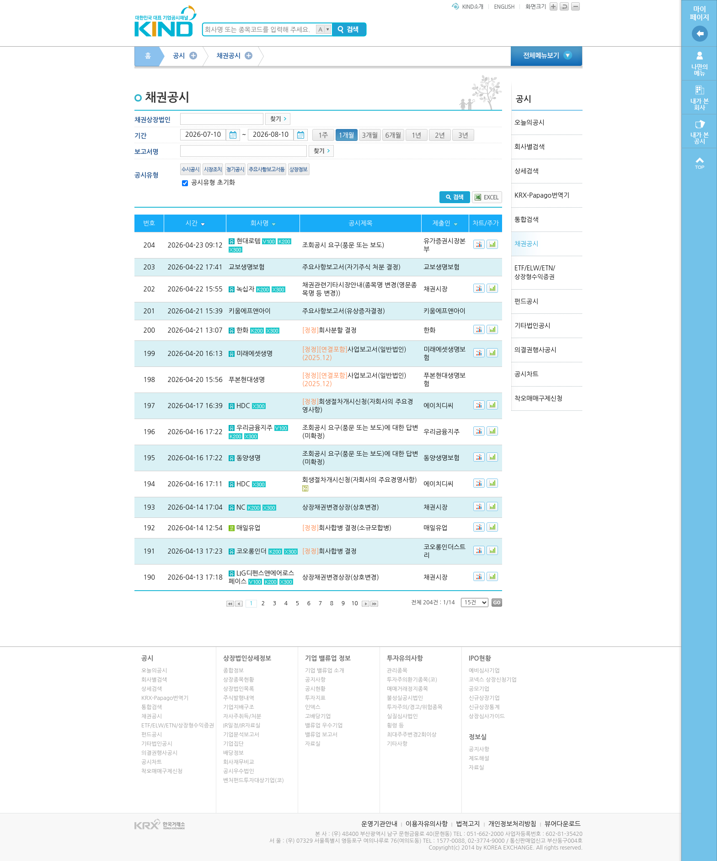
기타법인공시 (532, 326)
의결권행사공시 (535, 350)
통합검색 (526, 219)
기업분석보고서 (241, 734)
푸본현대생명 (247, 380)
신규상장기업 (484, 698)
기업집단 (233, 744)
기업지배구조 (238, 707)
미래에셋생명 (254, 353)
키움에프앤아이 (250, 311)
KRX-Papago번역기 (541, 195)
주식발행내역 (238, 698)
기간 (140, 136)
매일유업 (248, 528)
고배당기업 (318, 716)
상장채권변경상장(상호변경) (340, 507)
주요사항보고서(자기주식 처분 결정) (351, 267)
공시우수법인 (238, 771)
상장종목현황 (238, 680)
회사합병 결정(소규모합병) (346, 528)
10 (354, 603)
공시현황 (315, 689)
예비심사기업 (484, 670)
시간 (191, 223)
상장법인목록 (238, 689)
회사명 (259, 223)
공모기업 (479, 689)
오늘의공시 (529, 122)
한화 (242, 330)
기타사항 (397, 744)
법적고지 (468, 824)
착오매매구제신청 (538, 398)
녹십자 (245, 289)
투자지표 (315, 698)
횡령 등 (395, 725)
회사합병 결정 (329, 551)
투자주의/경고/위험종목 (415, 707)
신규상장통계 (484, 707)
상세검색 (526, 171)
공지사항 (315, 680)
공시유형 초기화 (212, 182)
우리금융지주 (254, 428)
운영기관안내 (379, 824)
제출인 (441, 223)
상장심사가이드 (487, 716)
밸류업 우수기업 (323, 725)
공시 (179, 56)
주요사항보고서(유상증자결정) (343, 311)
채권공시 (229, 56)
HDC (243, 406)
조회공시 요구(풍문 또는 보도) (343, 245)
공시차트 (526, 374)
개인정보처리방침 (512, 824)
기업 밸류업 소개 (324, 670)
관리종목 (397, 670)
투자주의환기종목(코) (412, 680)
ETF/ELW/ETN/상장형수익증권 (177, 725)
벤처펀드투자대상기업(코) (253, 780)
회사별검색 (529, 147)
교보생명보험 (247, 267)
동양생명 (248, 458)
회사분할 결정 (329, 330)
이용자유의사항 (427, 824)
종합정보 (233, 670)
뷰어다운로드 (563, 824)
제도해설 (479, 758)
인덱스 (313, 707)
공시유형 (146, 175)
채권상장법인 (152, 120)
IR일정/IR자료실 (242, 725)
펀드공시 (526, 301)
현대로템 (248, 241)
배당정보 (233, 753)
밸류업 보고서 (321, 734)
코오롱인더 (251, 551)
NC (241, 507)
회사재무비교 (238, 762)
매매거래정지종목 (407, 689)
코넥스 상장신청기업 (493, 680)
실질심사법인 (402, 716)
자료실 (313, 744)
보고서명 (146, 152)
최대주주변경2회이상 (412, 734)
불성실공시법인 (405, 698)
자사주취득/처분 (242, 716)
